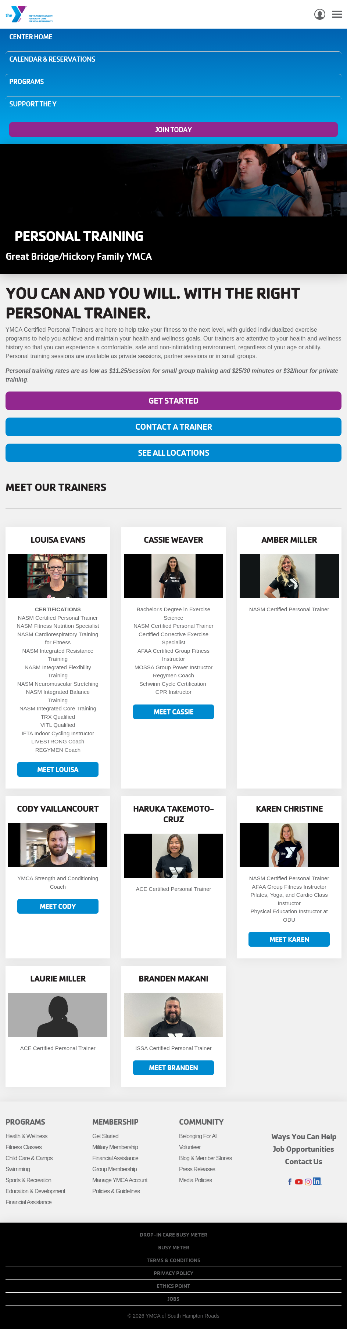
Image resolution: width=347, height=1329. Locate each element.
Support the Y (32, 103)
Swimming (18, 1169)
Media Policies (195, 1180)
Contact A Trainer (173, 426)
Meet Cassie (173, 711)
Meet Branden (173, 1067)
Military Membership (115, 1147)
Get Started (173, 400)
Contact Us (303, 1161)
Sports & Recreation (28, 1180)
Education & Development (35, 1191)
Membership (115, 1122)
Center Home (30, 36)
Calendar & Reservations (52, 59)
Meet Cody (58, 906)
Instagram (308, 1182)
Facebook (289, 1182)
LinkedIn (317, 1182)
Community (201, 1122)
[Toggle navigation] (337, 14)
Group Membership (114, 1169)
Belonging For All (198, 1136)
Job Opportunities (303, 1149)
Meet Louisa (57, 769)
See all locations (173, 452)
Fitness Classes (24, 1147)
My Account (319, 14)
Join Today (173, 129)
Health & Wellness (26, 1136)
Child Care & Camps (29, 1158)
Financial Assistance (28, 1202)
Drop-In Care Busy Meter (173, 1234)
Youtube (299, 1182)
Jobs (173, 1299)
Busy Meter (173, 1247)
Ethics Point (173, 1286)
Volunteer (190, 1147)
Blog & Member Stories (205, 1158)
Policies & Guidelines (116, 1191)
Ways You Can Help (303, 1136)
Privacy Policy (173, 1273)
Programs (26, 81)
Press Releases (197, 1169)
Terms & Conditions (173, 1260)
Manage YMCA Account (119, 1180)
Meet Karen (289, 939)
